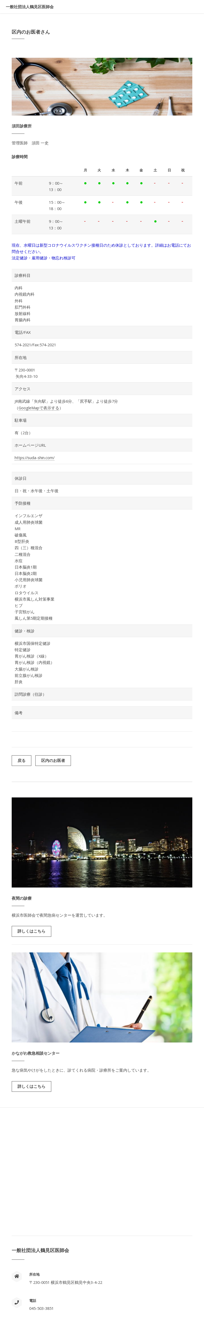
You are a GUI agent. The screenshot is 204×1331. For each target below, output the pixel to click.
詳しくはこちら (31, 931)
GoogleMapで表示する (39, 407)
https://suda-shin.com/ (34, 457)
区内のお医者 (53, 760)
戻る (22, 760)
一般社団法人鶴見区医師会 (30, 7)
